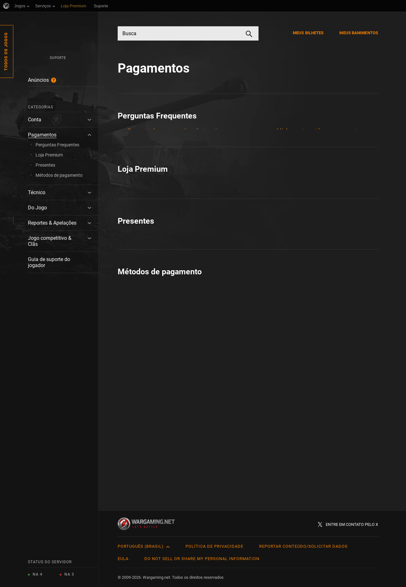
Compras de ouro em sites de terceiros (176, 130)
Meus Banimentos (358, 32)
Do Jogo (37, 208)
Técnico (36, 192)
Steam (285, 467)
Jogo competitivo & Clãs (49, 241)
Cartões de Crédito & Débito (162, 444)
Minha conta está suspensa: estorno (322, 130)
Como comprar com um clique (165, 281)
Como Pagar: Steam (152, 459)
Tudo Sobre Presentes (155, 385)
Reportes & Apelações (52, 223)
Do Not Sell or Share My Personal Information (201, 558)
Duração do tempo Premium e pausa (173, 176)
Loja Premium (49, 154)
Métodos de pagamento (59, 175)
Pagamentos (42, 135)
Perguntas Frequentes (57, 144)
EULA (123, 558)
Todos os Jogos (5, 51)
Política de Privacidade (214, 546)
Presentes (45, 165)
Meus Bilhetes (308, 32)
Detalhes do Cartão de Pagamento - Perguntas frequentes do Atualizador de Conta (177, 153)
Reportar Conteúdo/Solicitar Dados (303, 546)
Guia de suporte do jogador (49, 262)
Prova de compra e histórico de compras (327, 281)
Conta (34, 120)
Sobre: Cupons (295, 295)
